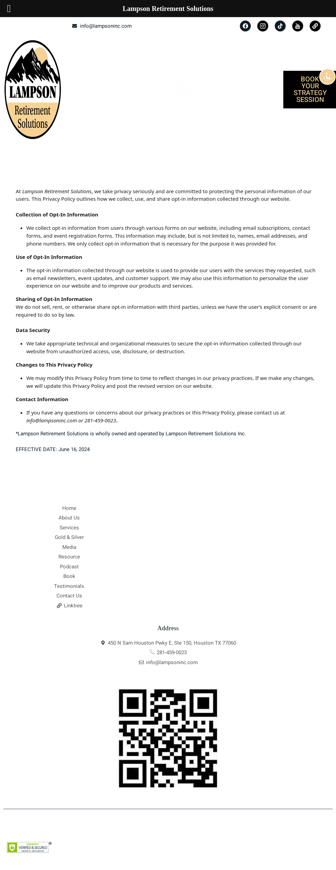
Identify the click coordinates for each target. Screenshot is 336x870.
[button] (182, 89)
